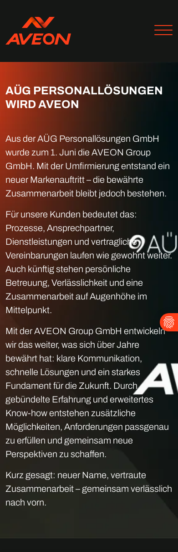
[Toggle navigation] (160, 31)
